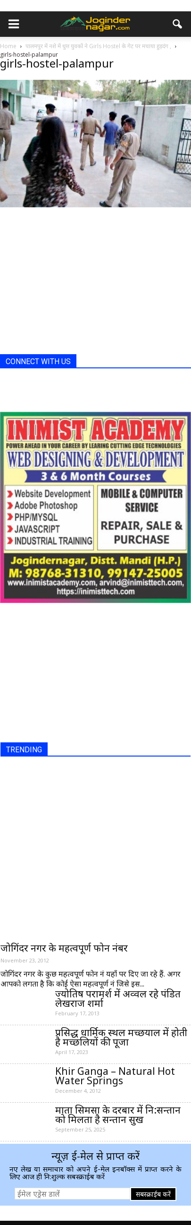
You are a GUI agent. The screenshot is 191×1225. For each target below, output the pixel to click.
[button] (178, 24)
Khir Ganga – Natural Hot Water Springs (115, 1075)
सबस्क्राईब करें (153, 1194)
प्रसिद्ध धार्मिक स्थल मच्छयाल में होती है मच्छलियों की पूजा (121, 1037)
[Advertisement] (70, 288)
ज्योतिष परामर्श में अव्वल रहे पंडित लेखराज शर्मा (118, 998)
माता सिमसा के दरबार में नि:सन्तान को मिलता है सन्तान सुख (118, 1114)
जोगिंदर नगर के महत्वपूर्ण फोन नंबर (64, 947)
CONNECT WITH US (38, 361)
